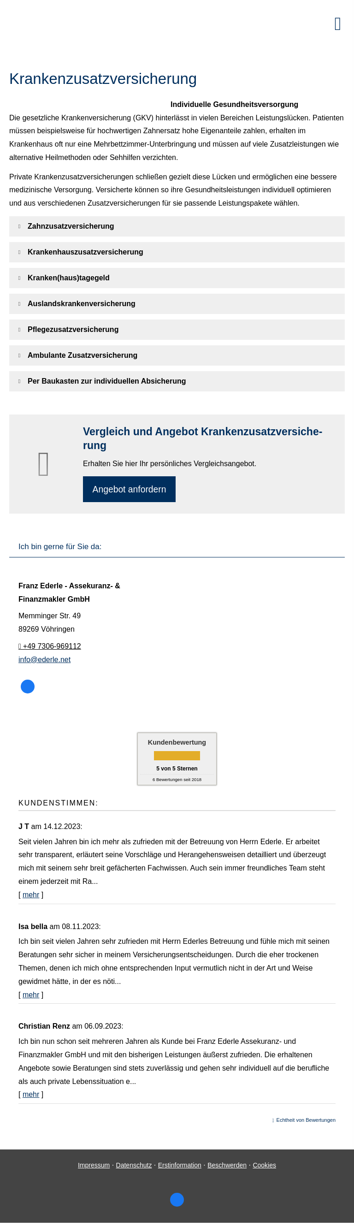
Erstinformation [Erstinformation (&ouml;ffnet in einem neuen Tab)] (179, 1166)
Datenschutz (134, 1166)
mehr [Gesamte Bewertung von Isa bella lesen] (31, 996)
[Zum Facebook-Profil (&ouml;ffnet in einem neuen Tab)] (28, 688)
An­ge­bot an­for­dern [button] (130, 489)
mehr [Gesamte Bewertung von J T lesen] (31, 896)
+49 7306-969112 (49, 647)
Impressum (94, 1166)
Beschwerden (227, 1166)
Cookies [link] (264, 1166)
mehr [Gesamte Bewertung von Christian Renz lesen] (31, 1096)
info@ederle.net (44, 660)
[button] (71, 226)
